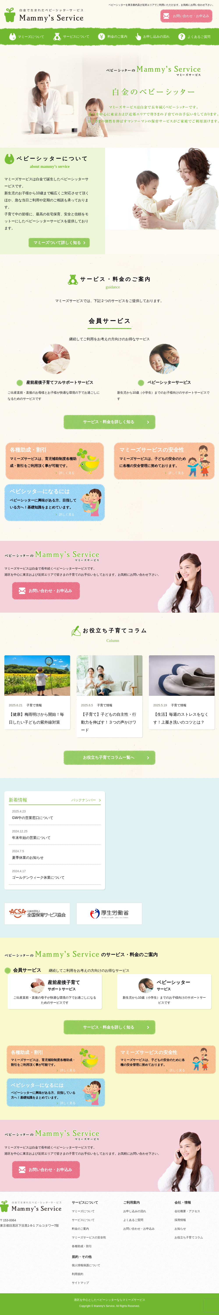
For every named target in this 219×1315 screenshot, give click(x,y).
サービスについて (83, 1220)
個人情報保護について (86, 1265)
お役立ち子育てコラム (189, 1237)
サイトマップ (80, 1282)
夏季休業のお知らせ (54, 853)
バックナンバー (83, 800)
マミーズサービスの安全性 (89, 1237)
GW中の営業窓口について (54, 814)
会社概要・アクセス (187, 1211)
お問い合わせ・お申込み (139, 1228)
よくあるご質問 (133, 1220)
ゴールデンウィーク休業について (54, 873)
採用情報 (180, 1220)
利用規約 (77, 1274)
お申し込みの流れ (134, 1211)
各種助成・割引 (82, 1246)
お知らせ (180, 1228)
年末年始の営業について (54, 834)
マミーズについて (83, 1211)
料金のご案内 (80, 1228)
